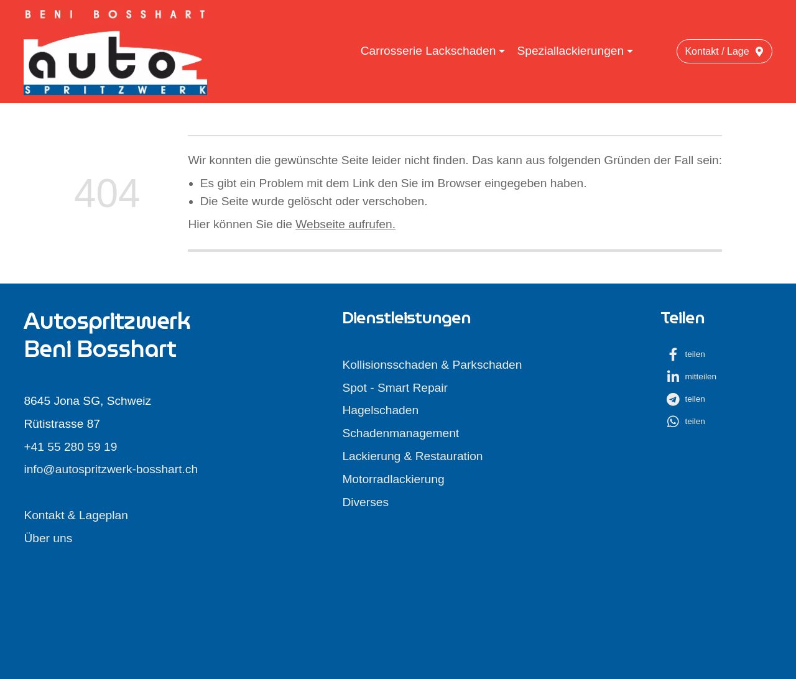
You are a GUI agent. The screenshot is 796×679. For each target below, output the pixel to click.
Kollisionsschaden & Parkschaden (432, 364)
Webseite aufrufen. (345, 224)
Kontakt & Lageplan (76, 515)
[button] (694, 354)
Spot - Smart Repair (395, 387)
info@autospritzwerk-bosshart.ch (111, 469)
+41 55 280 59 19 (70, 446)
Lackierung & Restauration (412, 456)
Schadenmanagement (400, 433)
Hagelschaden (380, 410)
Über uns (48, 538)
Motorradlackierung (393, 479)
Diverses (365, 502)
